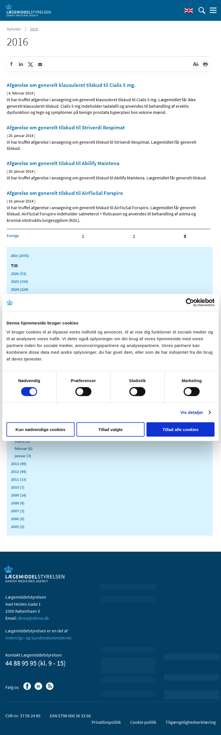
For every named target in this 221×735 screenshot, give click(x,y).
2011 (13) (18, 479)
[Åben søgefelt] (202, 10)
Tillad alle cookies (181, 429)
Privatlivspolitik (106, 722)
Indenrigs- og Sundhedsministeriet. (38, 638)
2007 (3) (17, 510)
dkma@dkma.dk (33, 618)
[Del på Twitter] (30, 64)
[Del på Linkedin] (20, 64)
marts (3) (22, 441)
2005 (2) (17, 526)
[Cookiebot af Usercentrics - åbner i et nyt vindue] (190, 302)
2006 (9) (17, 518)
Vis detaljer (192, 412)
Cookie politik (143, 722)
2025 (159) (19, 281)
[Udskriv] (205, 64)
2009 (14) (18, 495)
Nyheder (14, 28)
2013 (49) (18, 463)
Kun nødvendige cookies (40, 429)
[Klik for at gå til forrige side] (13, 235)
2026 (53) (18, 273)
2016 (34, 28)
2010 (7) (17, 487)
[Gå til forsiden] (28, 10)
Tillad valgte (110, 429)
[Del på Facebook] (11, 64)
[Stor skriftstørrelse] (195, 64)
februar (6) (24, 448)
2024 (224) (19, 289)
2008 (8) (17, 503)
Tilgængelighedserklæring (191, 722)
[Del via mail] (39, 64)
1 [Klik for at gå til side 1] (83, 236)
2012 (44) (18, 471)
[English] (188, 10)
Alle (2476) (20, 255)
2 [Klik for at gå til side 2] (134, 236)
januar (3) (23, 455)
